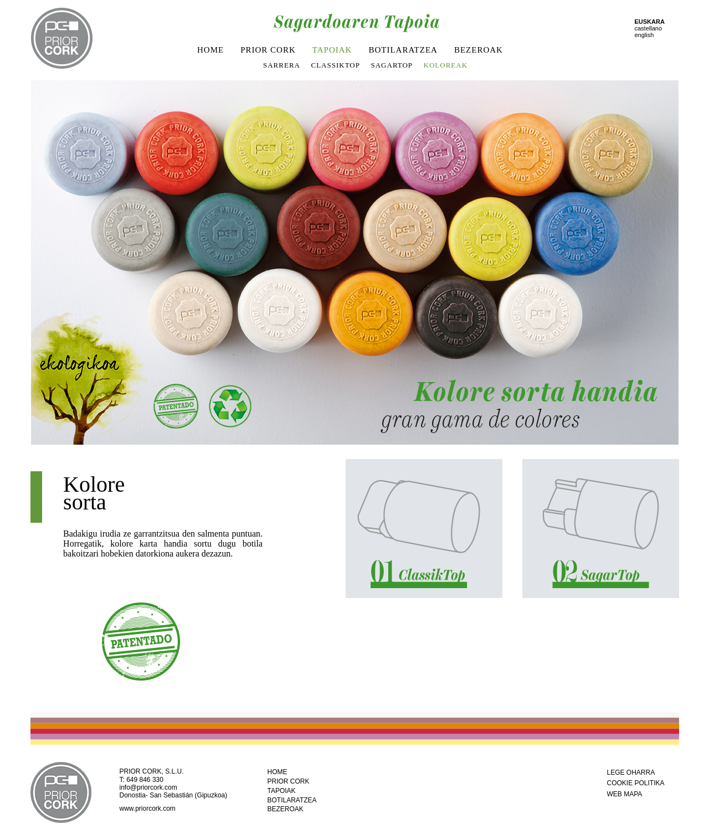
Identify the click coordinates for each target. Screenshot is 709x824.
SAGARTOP (392, 65)
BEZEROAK (478, 49)
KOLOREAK (446, 65)
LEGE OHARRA (631, 772)
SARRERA (281, 65)
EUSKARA (650, 21)
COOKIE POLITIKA (636, 783)
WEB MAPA (625, 794)
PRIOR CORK (268, 49)
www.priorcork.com (148, 808)
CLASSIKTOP (335, 65)
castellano (648, 28)
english (644, 35)
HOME (210, 49)
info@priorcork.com (148, 787)
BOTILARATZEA (403, 49)
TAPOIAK (332, 49)
